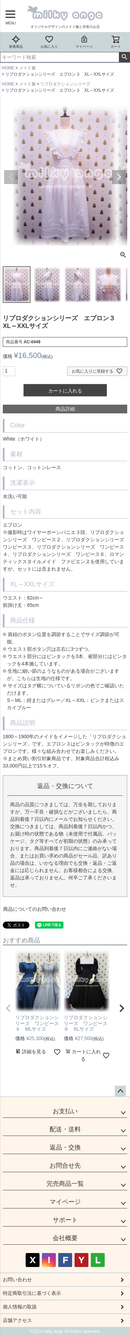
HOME (8, 68)
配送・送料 (65, 1129)
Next (119, 177)
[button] (8, 1008)
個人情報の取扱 (20, 1307)
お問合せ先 (65, 1165)
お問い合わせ (17, 1279)
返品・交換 (65, 1147)
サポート (65, 1219)
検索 (124, 57)
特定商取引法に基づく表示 (32, 1293)
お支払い (65, 1111)
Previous (11, 177)
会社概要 (65, 1238)
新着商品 (16, 41)
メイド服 (27, 68)
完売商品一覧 (65, 1183)
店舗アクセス (17, 1320)
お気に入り (49, 41)
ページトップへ (120, 1091)
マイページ (84, 41)
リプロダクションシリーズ (65, 84)
